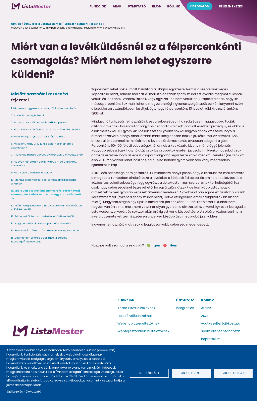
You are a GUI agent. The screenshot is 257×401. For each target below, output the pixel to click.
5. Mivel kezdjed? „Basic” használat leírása (38, 136)
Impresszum (210, 339)
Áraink (206, 308)
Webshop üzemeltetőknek (138, 323)
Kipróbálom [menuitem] (199, 6)
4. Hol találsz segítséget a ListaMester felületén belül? (45, 129)
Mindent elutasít (191, 373)
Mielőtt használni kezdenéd (83, 24)
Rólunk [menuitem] (173, 6)
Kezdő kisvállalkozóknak (136, 308)
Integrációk (185, 308)
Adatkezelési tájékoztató (220, 323)
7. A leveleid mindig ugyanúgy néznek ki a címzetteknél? (47, 154)
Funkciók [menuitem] (98, 6)
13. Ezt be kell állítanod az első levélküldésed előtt (42, 216)
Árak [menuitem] (117, 6)
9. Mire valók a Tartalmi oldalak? (31, 172)
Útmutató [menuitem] (137, 6)
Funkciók (125, 300)
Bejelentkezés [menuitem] (231, 6)
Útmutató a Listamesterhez (43, 24)
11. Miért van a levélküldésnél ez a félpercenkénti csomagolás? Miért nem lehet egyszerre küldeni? (46, 192)
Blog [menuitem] (156, 6)
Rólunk (207, 300)
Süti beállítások (149, 373)
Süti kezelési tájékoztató (23, 392)
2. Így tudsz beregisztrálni (27, 115)
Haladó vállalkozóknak (135, 315)
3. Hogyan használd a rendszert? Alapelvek (39, 122)
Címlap (16, 24)
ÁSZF (205, 315)
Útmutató (185, 300)
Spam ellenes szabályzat (220, 331)
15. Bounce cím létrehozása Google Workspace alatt (45, 230)
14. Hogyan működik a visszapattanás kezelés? (41, 223)
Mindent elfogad (233, 373)
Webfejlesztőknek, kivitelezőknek (143, 331)
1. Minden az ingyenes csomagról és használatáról (43, 108)
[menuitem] (31, 6)
